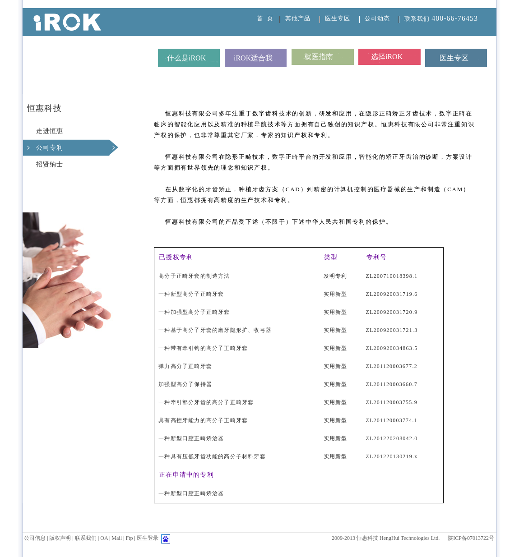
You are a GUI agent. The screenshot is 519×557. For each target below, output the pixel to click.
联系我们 (441, 18)
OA (104, 538)
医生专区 (337, 18)
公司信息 (35, 538)
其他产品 (297, 18)
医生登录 (147, 538)
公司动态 (377, 18)
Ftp (129, 538)
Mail (116, 538)
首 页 (265, 18)
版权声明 (60, 538)
